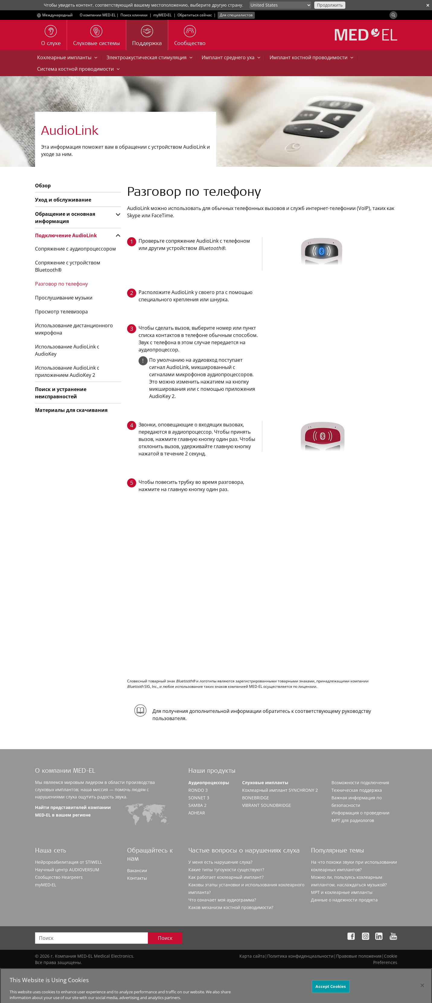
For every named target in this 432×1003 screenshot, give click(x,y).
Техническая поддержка (356, 790)
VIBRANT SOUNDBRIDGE (266, 805)
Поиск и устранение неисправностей (60, 393)
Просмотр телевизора (61, 311)
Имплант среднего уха (231, 57)
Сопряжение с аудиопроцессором (75, 248)
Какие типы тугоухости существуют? (226, 869)
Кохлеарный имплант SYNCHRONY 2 (280, 790)
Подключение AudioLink (66, 235)
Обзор (43, 185)
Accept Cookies (330, 992)
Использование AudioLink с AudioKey (67, 350)
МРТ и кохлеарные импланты (342, 892)
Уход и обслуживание (63, 199)
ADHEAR (196, 813)
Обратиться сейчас (195, 15)
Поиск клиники (134, 15)
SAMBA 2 (197, 805)
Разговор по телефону (61, 283)
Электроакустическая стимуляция (149, 57)
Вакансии (137, 870)
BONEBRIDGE (255, 798)
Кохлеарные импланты (67, 57)
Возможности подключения (360, 782)
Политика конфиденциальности (300, 956)
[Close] (422, 991)
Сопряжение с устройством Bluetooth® (67, 266)
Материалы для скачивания (71, 410)
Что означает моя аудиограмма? (222, 900)
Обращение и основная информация (65, 218)
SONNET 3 (198, 798)
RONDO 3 (198, 790)
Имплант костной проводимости (311, 57)
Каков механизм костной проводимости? (230, 907)
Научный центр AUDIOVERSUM (67, 869)
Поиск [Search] (165, 938)
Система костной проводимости (78, 69)
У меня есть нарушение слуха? (220, 862)
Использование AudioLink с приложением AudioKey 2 (67, 371)
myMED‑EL (162, 15)
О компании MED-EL (98, 15)
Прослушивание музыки (63, 297)
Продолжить (330, 5)
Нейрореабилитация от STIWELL (68, 862)
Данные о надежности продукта (344, 900)
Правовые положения (359, 956)
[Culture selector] (280, 5)
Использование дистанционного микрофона (74, 329)
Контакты (137, 878)
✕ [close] (428, 5)
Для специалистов (236, 15)
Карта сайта (252, 956)
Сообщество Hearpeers (59, 877)
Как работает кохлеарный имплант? (226, 877)
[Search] (393, 15)
